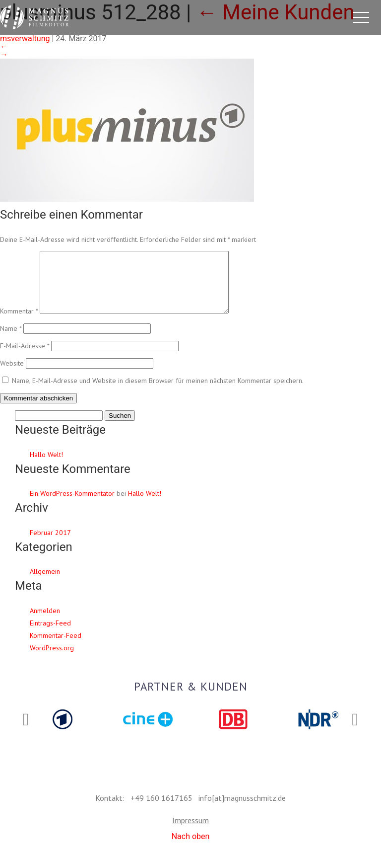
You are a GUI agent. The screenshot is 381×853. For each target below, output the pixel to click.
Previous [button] (26, 719)
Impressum (190, 820)
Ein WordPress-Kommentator (72, 505)
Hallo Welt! (46, 466)
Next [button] (355, 719)
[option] (62, 719)
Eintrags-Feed (50, 634)
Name (10, 340)
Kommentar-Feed (55, 647)
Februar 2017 (50, 544)
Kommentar (19, 322)
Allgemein (45, 583)
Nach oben (191, 836)
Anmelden (45, 622)
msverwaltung (25, 38)
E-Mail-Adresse (24, 357)
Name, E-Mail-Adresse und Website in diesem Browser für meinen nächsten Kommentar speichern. (158, 392)
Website (12, 375)
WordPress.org (52, 659)
